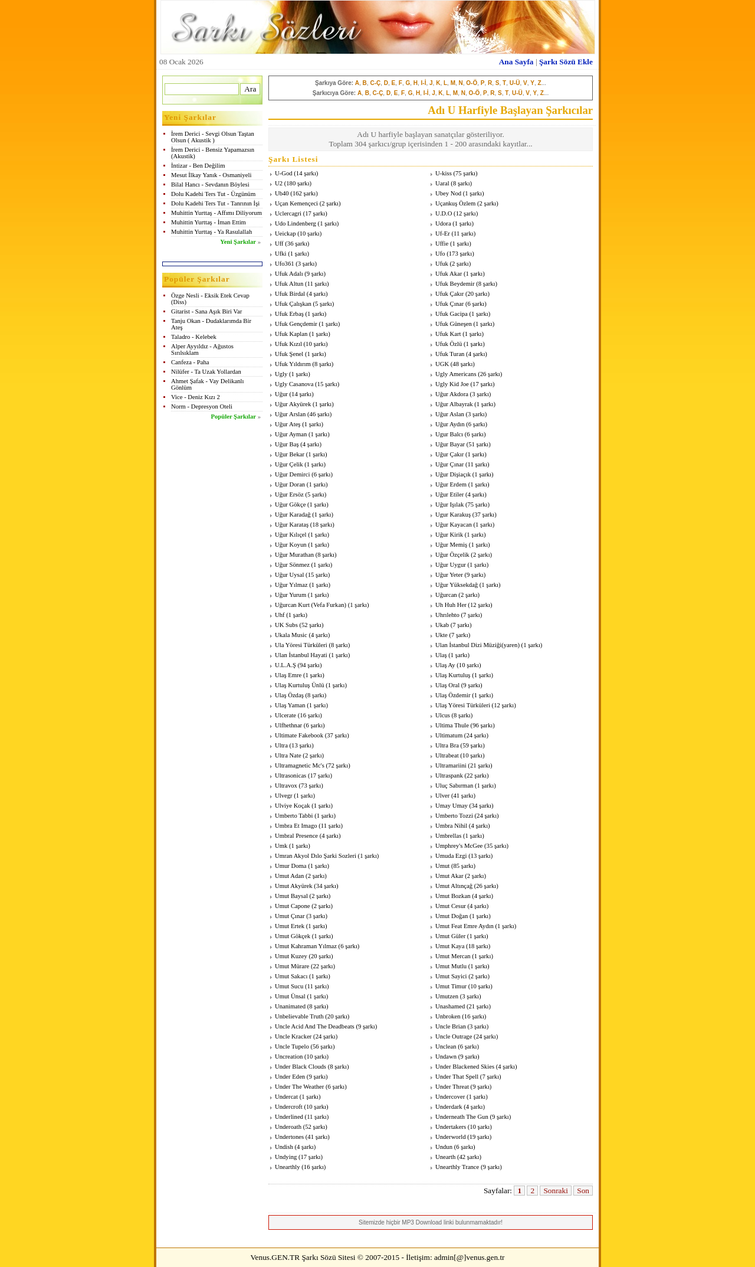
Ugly (281, 374)
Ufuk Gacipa (451, 314)
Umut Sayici (451, 976)
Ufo (440, 253)
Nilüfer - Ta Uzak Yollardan (206, 371)
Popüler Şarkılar (233, 416)
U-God (284, 173)
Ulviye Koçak (292, 805)
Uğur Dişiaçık (453, 474)
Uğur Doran (290, 484)
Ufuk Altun (289, 283)
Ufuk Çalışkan (293, 304)
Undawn (446, 1056)
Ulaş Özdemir (452, 695)
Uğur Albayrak (454, 404)
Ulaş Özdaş (289, 695)
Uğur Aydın (450, 424)
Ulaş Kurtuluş (453, 675)
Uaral (442, 183)
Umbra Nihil (451, 825)
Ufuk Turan (449, 354)
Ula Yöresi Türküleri (301, 645)
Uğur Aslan (449, 414)
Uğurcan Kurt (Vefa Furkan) (310, 605)
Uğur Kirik (449, 534)
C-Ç (375, 83)
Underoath (288, 1127)
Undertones (289, 1137)
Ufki (281, 253)
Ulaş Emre (288, 675)
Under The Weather (299, 1086)
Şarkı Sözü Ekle (566, 61)
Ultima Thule (452, 725)
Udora (443, 223)
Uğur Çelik (289, 464)
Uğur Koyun (291, 544)
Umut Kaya (449, 946)
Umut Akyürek (294, 886)
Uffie (441, 243)
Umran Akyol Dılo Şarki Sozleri (315, 856)
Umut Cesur (450, 906)
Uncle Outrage (453, 1036)
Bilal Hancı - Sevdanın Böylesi (210, 184)
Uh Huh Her (451, 605)
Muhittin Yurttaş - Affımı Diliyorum (216, 213)
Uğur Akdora (451, 394)
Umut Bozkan (453, 896)
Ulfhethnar (288, 725)
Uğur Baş (287, 444)
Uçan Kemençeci (296, 203)
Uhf (280, 615)
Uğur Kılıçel (291, 534)
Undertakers (450, 1127)
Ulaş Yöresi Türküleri (462, 705)
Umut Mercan (452, 956)
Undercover (450, 1096)
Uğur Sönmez (292, 564)
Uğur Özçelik (452, 554)
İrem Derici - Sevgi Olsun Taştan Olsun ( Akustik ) (212, 136)
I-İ (423, 83)
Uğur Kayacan (453, 524)
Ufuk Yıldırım (293, 364)
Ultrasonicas (290, 775)
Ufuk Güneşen (453, 324)
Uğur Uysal (289, 575)
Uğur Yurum (290, 595)
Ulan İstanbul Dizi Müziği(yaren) (477, 645)
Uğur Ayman (291, 434)
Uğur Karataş (291, 524)
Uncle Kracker (293, 1036)
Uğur (281, 394)
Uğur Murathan (294, 554)
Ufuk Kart (448, 334)
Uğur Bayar (450, 444)
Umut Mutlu (451, 966)
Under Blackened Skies (464, 1066)
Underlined (289, 1116)
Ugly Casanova (294, 384)
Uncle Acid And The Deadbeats (314, 1026)
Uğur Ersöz (289, 494)
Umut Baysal (291, 896)
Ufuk (441, 263)
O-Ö (471, 83)
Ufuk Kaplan (291, 334)
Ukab (442, 625)
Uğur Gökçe (290, 504)
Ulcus (442, 715)
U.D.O (443, 213)
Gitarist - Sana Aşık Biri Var (206, 311)
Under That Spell (456, 1076)
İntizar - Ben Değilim (198, 165)
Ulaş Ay (445, 665)
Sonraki (555, 1190)
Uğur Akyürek (293, 404)
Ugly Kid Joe (452, 384)
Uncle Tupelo (292, 1046)
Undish (284, 1147)
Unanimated (290, 1006)
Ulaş (441, 655)
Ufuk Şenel (289, 354)
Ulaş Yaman (290, 705)
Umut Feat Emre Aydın (464, 926)
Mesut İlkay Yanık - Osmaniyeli (211, 175)
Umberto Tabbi (294, 815)
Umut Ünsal (290, 996)
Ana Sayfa (516, 61)
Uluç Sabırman (454, 785)
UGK (442, 364)
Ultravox (286, 785)
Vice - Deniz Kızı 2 (195, 397)
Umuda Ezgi (451, 856)
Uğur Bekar (289, 454)
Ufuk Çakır (449, 293)
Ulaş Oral (447, 685)
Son (583, 1190)
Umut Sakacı (291, 976)
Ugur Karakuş (453, 514)
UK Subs (286, 625)
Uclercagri (288, 213)
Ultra (281, 745)
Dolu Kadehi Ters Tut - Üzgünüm (213, 194)
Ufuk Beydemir (455, 283)
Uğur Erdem (451, 484)
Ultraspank (449, 775)
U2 (279, 183)
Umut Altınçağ (453, 886)
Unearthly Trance (457, 1167)
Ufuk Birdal (290, 293)
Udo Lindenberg (295, 223)
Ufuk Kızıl (288, 344)
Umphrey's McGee (458, 846)
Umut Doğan (451, 916)
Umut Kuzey (291, 956)
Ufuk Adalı (289, 273)
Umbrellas (448, 835)
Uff (279, 243)
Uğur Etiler (449, 494)
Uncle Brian (450, 1026)
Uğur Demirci (292, 474)
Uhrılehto (447, 615)
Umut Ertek (289, 926)
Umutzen (446, 996)
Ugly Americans (456, 374)
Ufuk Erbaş (289, 314)
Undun (443, 1147)
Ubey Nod (448, 193)
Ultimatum (448, 735)
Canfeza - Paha (190, 362)
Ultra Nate (288, 755)
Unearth (445, 1157)
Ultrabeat (447, 755)
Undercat (286, 1096)
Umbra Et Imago (296, 825)
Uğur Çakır (449, 454)
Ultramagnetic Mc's (299, 765)
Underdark (448, 1106)
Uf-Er (442, 233)
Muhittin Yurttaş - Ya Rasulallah (211, 231)
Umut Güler (450, 936)
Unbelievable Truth (299, 1016)
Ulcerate (285, 715)
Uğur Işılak (449, 504)
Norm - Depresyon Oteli (201, 406)
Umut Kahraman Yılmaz (306, 946)
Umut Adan (289, 876)
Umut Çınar (290, 916)
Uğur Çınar (449, 464)
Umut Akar (449, 876)
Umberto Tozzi (454, 815)
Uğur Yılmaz (291, 585)
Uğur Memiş (451, 544)
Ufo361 (284, 263)
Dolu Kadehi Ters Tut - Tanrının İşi (215, 203)
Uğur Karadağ (293, 514)
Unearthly (287, 1167)
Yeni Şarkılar (238, 242)
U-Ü (515, 83)
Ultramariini (451, 765)
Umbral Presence (296, 835)
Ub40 (282, 193)
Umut (442, 866)
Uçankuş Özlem (455, 203)
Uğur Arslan (290, 414)
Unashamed (450, 1006)
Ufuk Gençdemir (296, 324)
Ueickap (285, 233)
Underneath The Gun (461, 1116)
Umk (281, 846)
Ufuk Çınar (449, 304)
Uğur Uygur (450, 564)
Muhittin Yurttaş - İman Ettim (208, 222)
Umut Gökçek (292, 936)
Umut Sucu (289, 986)
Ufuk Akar (448, 273)
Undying (286, 1157)
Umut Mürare (292, 966)
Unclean (446, 1046)
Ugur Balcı (449, 434)
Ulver (442, 795)
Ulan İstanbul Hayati (301, 655)
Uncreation (289, 1056)
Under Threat (452, 1086)
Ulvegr (284, 795)
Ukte (441, 635)
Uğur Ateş (288, 424)
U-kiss (443, 173)
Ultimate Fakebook (299, 735)
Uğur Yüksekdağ (456, 585)
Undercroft (289, 1106)
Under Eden (290, 1076)
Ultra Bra (447, 745)
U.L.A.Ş (285, 665)
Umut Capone (292, 906)
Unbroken (448, 1016)
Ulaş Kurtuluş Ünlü (299, 685)
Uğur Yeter (449, 575)
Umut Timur (451, 986)
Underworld (450, 1137)
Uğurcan (446, 595)
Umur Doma (291, 866)
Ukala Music (291, 635)
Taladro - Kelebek (193, 337)
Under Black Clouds (300, 1066)
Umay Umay (451, 805)
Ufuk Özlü (448, 344)
